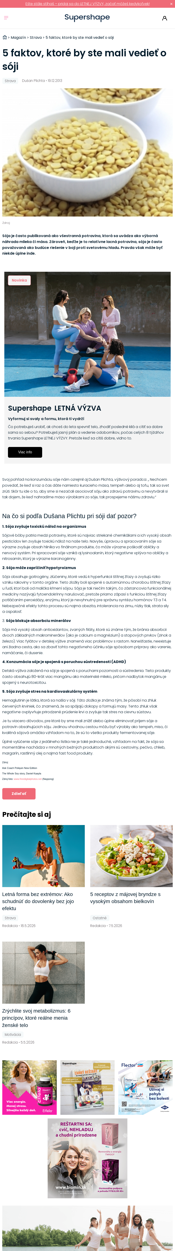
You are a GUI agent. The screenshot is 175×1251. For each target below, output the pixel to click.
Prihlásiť (164, 18)
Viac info (25, 452)
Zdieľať (19, 793)
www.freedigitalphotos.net (28, 779)
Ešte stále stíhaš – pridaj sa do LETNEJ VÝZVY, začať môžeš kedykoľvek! (88, 3)
